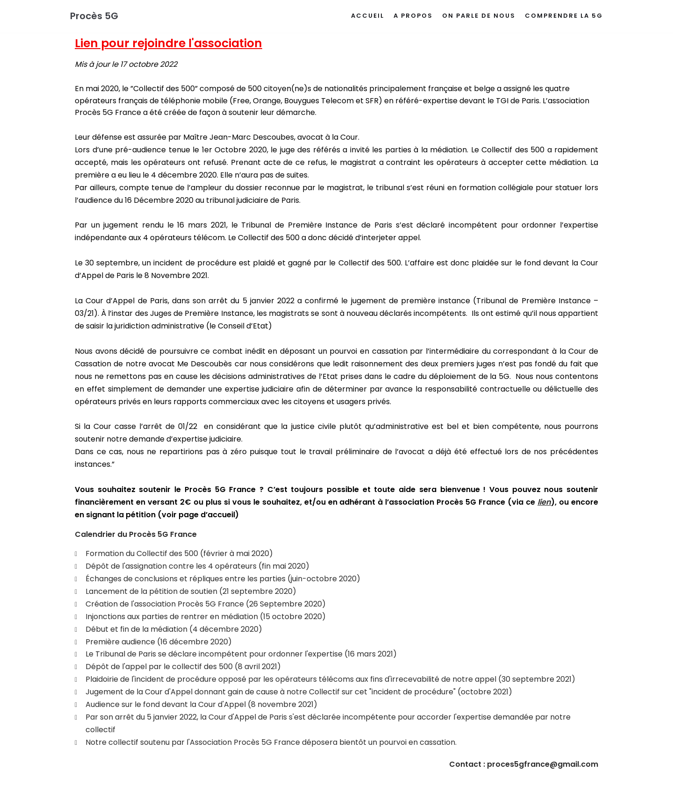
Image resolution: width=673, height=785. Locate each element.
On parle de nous (478, 15)
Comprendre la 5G (564, 15)
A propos (413, 15)
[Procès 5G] (94, 16)
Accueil (367, 15)
